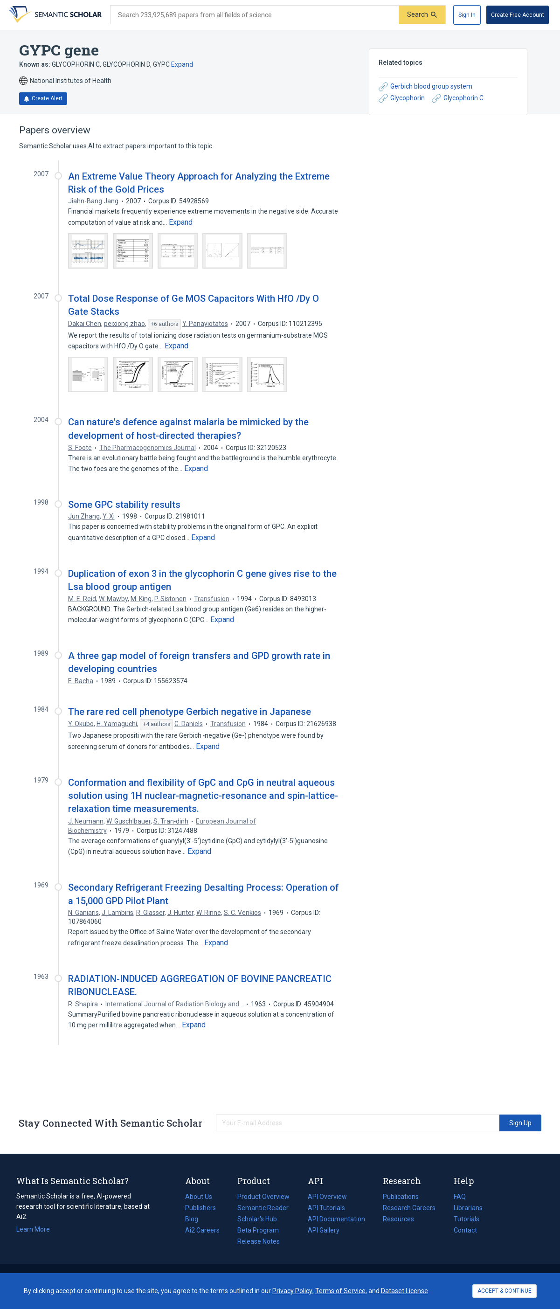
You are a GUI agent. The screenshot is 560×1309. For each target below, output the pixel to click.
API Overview (327, 1196)
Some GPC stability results (124, 504)
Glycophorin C (458, 98)
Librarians (468, 1208)
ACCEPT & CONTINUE (504, 1291)
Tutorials (466, 1219)
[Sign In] (467, 15)
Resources (398, 1219)
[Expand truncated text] (180, 222)
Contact (465, 1230)
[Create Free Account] (517, 15)
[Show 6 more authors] (164, 324)
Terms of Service (340, 1291)
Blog (195, 1219)
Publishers (200, 1208)
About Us (198, 1196)
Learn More (33, 1229)
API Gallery (323, 1230)
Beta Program (258, 1230)
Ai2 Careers (202, 1230)
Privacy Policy (292, 1291)
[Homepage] (54, 15)
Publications (401, 1196)
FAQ (460, 1196)
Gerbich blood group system (425, 86)
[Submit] (422, 15)
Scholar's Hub (257, 1219)
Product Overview (263, 1196)
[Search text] (255, 15)
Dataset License (404, 1291)
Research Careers (409, 1207)
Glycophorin (402, 98)
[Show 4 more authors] (156, 724)
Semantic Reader (263, 1208)
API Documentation (336, 1219)
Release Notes (258, 1241)
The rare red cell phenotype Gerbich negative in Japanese (189, 711)
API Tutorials (326, 1208)
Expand (182, 64)
